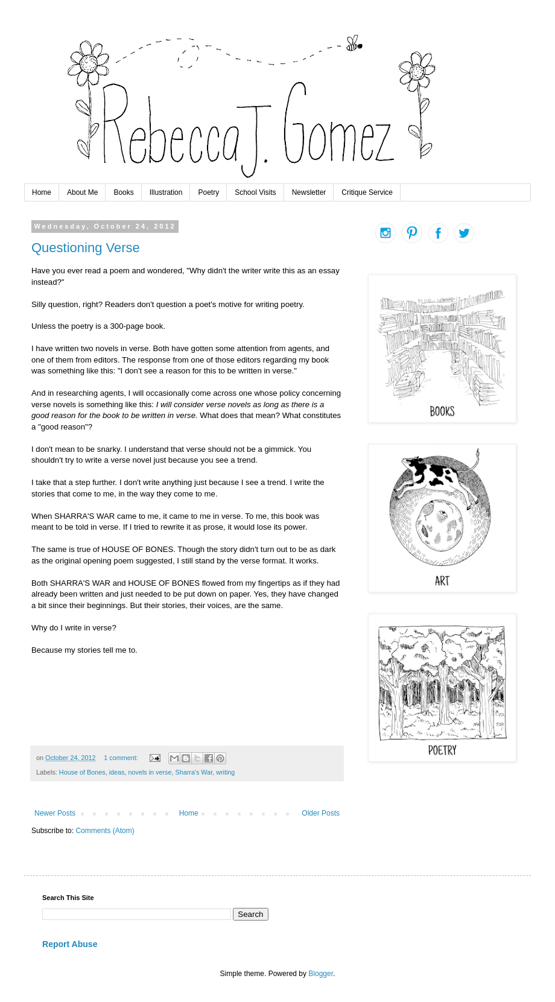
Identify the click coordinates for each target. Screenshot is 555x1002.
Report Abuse (69, 944)
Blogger (320, 973)
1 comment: (121, 757)
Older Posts (321, 813)
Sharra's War (193, 772)
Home (41, 192)
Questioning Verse (85, 247)
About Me (82, 192)
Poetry (208, 192)
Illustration (166, 192)
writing (225, 772)
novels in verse (149, 772)
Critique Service (367, 192)
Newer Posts (54, 813)
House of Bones (82, 772)
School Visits (255, 192)
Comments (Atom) (104, 830)
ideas (117, 772)
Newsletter (309, 192)
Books (123, 192)
